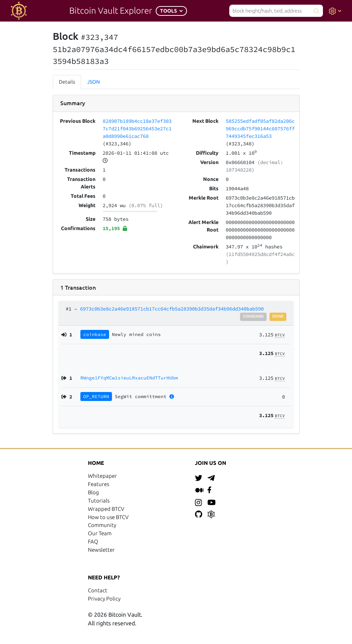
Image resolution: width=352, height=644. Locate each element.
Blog (93, 492)
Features (98, 484)
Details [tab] (67, 82)
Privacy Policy (104, 599)
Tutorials (98, 501)
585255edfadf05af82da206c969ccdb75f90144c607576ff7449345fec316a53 (260, 128)
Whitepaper (102, 476)
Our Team (100, 533)
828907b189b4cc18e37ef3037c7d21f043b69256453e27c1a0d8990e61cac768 (137, 128)
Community (102, 525)
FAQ (93, 541)
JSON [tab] (93, 82)
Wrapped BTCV (106, 509)
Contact (97, 590)
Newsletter (101, 550)
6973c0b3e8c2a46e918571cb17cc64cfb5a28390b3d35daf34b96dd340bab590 (172, 308)
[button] (171, 11)
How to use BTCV (108, 517)
